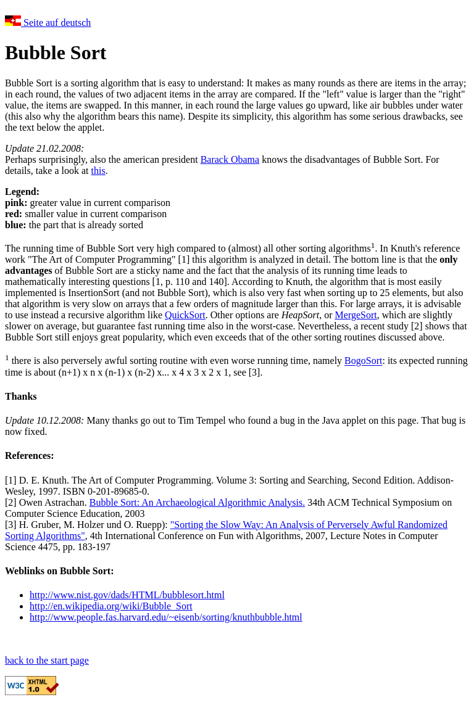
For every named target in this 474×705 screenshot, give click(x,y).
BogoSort (363, 361)
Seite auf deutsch (48, 22)
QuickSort (185, 315)
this (98, 170)
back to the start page (47, 660)
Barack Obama (230, 159)
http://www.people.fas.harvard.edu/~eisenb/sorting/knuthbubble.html (166, 617)
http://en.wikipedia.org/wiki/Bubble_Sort (111, 606)
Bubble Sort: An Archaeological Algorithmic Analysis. (197, 502)
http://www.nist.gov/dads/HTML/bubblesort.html (127, 595)
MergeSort (356, 315)
